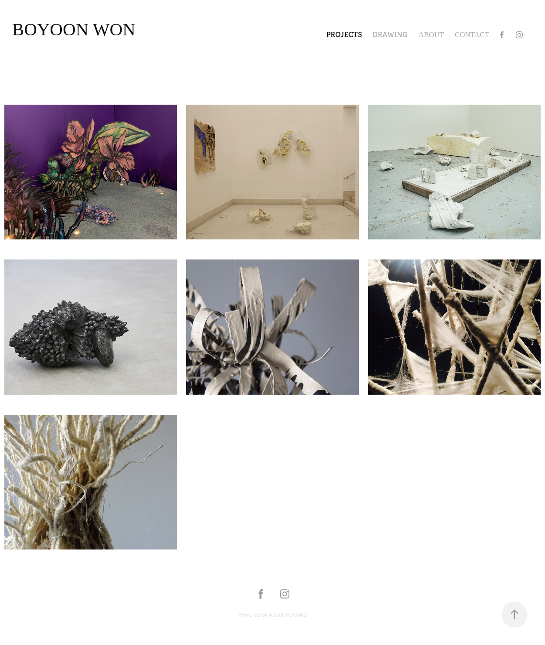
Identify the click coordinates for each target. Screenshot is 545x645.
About (431, 35)
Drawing (390, 34)
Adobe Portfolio (288, 614)
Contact (472, 35)
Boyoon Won (74, 29)
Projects (344, 34)
